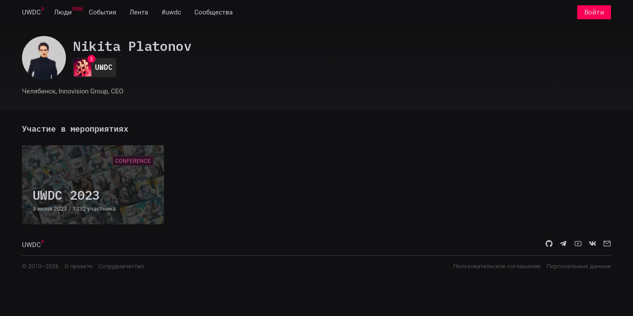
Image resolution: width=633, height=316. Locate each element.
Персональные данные (578, 265)
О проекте (78, 265)
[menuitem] (31, 12)
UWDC (31, 12)
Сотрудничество (121, 265)
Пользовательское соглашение (497, 265)
